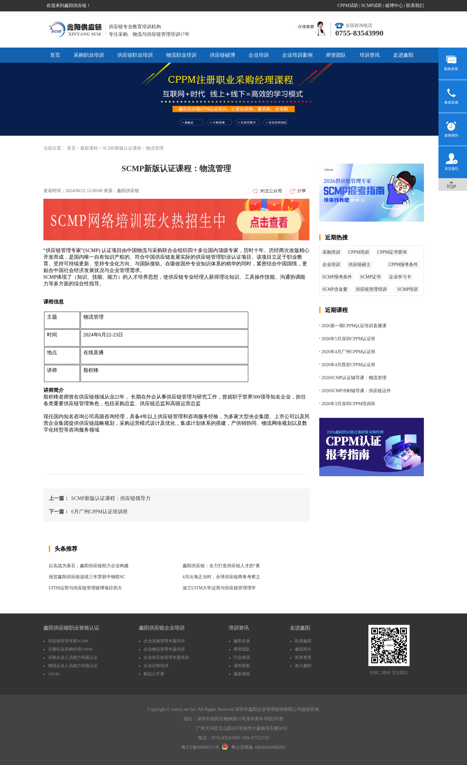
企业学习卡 (400, 277)
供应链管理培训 (371, 289)
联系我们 (415, 5)
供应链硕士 (359, 264)
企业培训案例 (297, 55)
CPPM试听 (347, 5)
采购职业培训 (89, 55)
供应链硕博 (222, 55)
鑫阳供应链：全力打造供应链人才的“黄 (221, 565)
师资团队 (336, 55)
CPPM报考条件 (403, 264)
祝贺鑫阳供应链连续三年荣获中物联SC (87, 576)
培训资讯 (370, 55)
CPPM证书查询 (392, 252)
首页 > (74, 148)
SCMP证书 (370, 277)
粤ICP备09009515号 (200, 747)
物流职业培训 (181, 55)
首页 (55, 55)
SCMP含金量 (334, 289)
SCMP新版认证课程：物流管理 (133, 148)
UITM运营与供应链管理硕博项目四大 (85, 588)
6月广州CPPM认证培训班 (99, 511)
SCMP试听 (371, 5)
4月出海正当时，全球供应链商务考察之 (221, 576)
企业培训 (259, 55)
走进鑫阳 (403, 55)
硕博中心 (394, 5)
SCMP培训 (407, 289)
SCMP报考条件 (337, 277)
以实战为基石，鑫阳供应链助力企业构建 (89, 565)
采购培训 (331, 252)
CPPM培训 (358, 252)
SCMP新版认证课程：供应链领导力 (111, 498)
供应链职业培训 (135, 55)
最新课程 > (91, 148)
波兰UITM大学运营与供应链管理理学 (219, 588)
